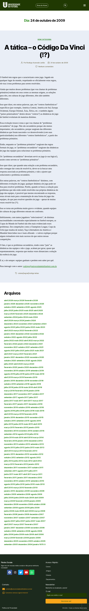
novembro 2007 (11, 518)
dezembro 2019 (36, 367)
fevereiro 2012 (21, 464)
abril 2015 (37, 424)
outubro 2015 (10, 421)
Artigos (48, 571)
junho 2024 (23, 317)
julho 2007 (20, 521)
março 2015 (9, 427)
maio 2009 (29, 498)
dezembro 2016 (35, 404)
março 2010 (18, 488)
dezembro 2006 (23, 528)
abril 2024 (8, 320)
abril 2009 (39, 498)
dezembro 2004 (25, 544)
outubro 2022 (10, 337)
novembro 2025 (37, 304)
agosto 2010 (9, 484)
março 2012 (9, 464)
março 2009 (9, 501)
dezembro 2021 (36, 344)
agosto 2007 (9, 521)
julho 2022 (32, 337)
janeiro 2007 (9, 528)
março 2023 (18, 330)
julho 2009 (8, 498)
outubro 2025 (10, 307)
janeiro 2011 (22, 478)
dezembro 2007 (37, 514)
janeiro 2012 (33, 464)
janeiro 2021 (9, 357)
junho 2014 (9, 437)
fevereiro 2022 (10, 344)
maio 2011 (18, 474)
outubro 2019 (24, 371)
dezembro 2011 (11, 467)
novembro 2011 (25, 467)
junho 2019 (30, 374)
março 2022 (38, 340)
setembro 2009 (23, 494)
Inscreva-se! (66, 601)
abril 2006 (39, 534)
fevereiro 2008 (10, 514)
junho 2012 (18, 461)
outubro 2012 (10, 457)
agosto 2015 (35, 421)
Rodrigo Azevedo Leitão (36, 63)
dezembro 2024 (36, 314)
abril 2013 (8, 451)
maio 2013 (39, 447)
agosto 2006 (36, 531)
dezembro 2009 (23, 491)
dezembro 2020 (22, 357)
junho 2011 (8, 474)
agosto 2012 (35, 457)
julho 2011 (33, 471)
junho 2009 (19, 498)
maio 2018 (28, 387)
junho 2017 (9, 401)
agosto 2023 (9, 327)
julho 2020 (8, 364)
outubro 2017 (38, 394)
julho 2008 (34, 508)
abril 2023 (8, 330)
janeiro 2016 (9, 417)
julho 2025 (8, 310)
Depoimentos (50, 579)
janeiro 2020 (23, 367)
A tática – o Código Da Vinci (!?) (44, 51)
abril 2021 (8, 354)
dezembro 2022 (23, 334)
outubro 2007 (25, 518)
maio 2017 (18, 401)
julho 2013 (19, 447)
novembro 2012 (36, 454)
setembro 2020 (23, 361)
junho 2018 (18, 387)
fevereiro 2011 (10, 478)
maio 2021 (39, 351)
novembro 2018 (37, 381)
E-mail (48, 591)
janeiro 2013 (9, 454)
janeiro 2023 (9, 334)
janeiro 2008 (23, 514)
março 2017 (38, 401)
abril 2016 (8, 414)
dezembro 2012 (22, 454)
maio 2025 (28, 310)
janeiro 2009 (35, 501)
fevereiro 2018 (21, 391)
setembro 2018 (23, 384)
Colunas (48, 575)
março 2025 (9, 314)
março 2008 (39, 511)
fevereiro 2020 (10, 367)
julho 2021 (19, 351)
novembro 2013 (11, 444)
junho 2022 (9, 340)
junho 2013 (30, 447)
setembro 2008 (11, 508)
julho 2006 (8, 534)
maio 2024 (33, 317)
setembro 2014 (10, 434)
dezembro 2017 (11, 394)
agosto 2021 (9, 351)
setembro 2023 (39, 324)
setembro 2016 (37, 407)
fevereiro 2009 (22, 501)
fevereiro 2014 (10, 441)
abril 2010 (8, 488)
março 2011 (37, 474)
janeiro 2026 (9, 304)
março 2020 (28, 364)
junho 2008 (9, 511)
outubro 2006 (10, 531)
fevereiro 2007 (31, 524)
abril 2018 (37, 387)
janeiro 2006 (35, 538)
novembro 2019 (11, 371)
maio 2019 (39, 374)
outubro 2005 (39, 541)
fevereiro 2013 (30, 451)
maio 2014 (18, 437)
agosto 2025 (36, 307)
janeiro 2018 (33, 391)
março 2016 (18, 414)
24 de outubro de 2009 (59, 63)
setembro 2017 (10, 397)
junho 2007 (30, 521)
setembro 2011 (10, 471)
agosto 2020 (36, 361)
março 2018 (9, 391)
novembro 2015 (37, 417)
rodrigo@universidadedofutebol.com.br (40, 266)
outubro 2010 (24, 481)
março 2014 (38, 437)
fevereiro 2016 (30, 414)
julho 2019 (19, 374)
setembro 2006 (23, 531)
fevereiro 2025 (21, 314)
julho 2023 (20, 327)
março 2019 (18, 377)
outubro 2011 (37, 467)
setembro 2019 (37, 371)
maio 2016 (39, 411)
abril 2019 (8, 377)
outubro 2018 (10, 384)
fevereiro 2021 (30, 354)
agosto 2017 (23, 397)
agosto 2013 (9, 447)
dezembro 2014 (11, 431)
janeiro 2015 (33, 427)
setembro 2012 (22, 457)
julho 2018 (8, 387)
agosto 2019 (9, 374)
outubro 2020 (10, 361)
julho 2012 (8, 461)
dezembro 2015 (22, 417)
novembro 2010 (11, 481)
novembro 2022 (37, 334)
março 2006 (9, 538)
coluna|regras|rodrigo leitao (28, 273)
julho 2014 (33, 434)
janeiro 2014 (22, 441)
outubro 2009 (10, 494)
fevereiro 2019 (30, 377)
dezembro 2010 (35, 478)
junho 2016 (30, 411)
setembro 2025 (23, 307)
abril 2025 (38, 310)
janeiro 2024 (30, 320)
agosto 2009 (36, 494)
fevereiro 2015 (21, 427)
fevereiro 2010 (30, 488)
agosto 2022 (21, 337)
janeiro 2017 (22, 404)
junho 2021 (29, 351)
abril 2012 (37, 461)
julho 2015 (8, 424)
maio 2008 (19, 511)
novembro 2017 (25, 394)
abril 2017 (28, 401)
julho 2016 (19, 411)
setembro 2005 (11, 544)
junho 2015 (18, 424)
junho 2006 (19, 534)
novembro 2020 (37, 357)
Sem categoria (44, 39)
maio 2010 (40, 484)
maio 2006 (29, 534)
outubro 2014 (38, 431)
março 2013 (18, 451)
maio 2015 (28, 424)
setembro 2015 (23, 421)
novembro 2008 (26, 504)
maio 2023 (40, 327)
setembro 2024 (11, 317)
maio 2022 (19, 340)
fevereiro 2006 (22, 538)
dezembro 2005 (11, 541)
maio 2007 (40, 521)
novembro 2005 (26, 541)
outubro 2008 (39, 504)
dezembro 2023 (11, 324)
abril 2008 (29, 511)
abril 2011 (27, 474)
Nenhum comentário (45, 67)
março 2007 (19, 524)
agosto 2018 (35, 384)
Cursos (48, 567)
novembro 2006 (37, 528)
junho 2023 (30, 327)
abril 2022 (28, 340)
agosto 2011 (22, 471)
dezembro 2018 (22, 381)
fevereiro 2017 (10, 404)
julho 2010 (20, 484)
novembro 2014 (25, 431)
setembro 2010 (37, 481)
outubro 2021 (24, 347)
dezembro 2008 (11, 504)
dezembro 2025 (23, 304)
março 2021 (18, 354)
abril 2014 (28, 437)
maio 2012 (28, 461)
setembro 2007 (38, 518)
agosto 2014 (23, 434)
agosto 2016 (9, 411)
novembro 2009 (37, 491)
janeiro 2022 (23, 344)
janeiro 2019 (9, 381)
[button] (42, 5)
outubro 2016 (24, 407)
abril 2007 (8, 524)
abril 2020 (18, 364)
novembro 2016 (11, 407)
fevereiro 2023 (31, 330)
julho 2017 (33, 397)
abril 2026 (8, 300)
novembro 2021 (11, 347)
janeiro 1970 (38, 544)
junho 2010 (30, 484)
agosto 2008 (23, 508)
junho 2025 (19, 310)
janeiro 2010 (9, 491)
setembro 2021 (37, 347)
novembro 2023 (25, 324)
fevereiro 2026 (31, 300)
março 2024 (18, 320)
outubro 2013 (24, 444)
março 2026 (18, 300)
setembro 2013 (37, 444)
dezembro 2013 (36, 441)
